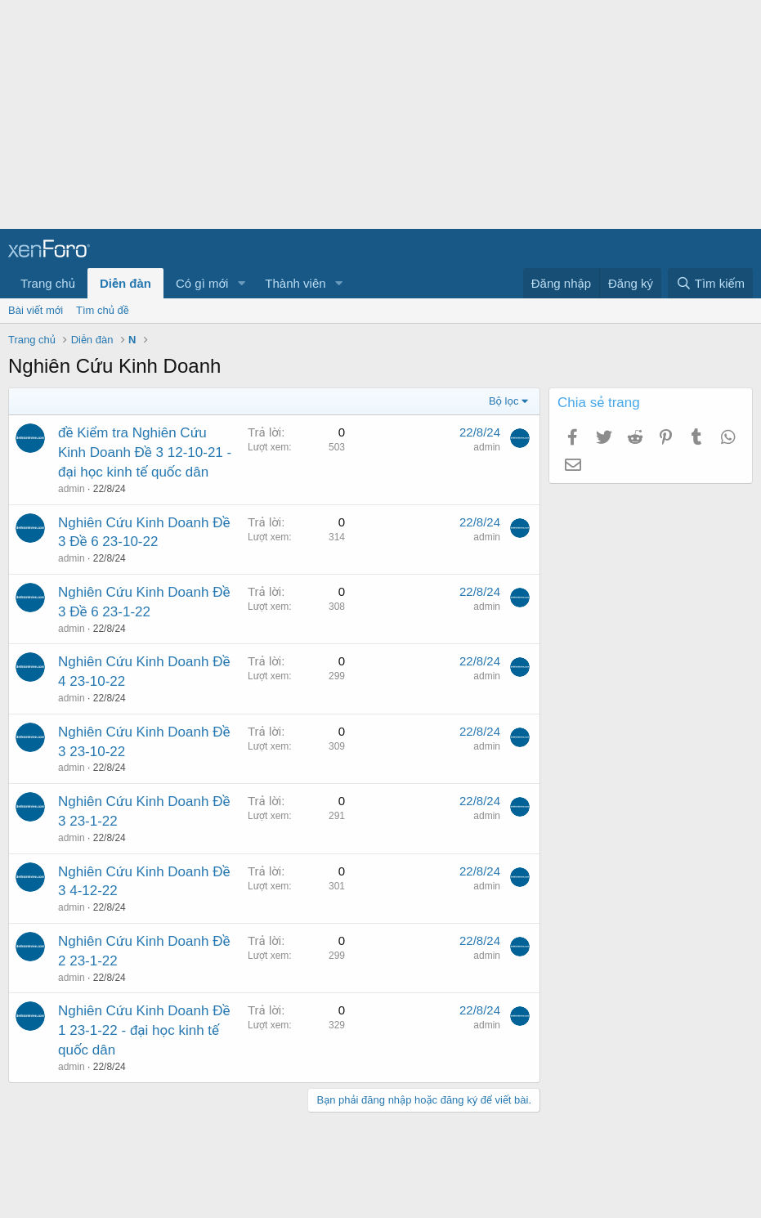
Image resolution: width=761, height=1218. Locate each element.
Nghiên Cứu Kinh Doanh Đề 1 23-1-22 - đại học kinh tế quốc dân (144, 1030)
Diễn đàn (125, 283)
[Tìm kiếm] (710, 283)
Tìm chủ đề (102, 310)
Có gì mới (202, 283)
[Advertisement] (374, 114)
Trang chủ (47, 283)
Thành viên (295, 283)
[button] (241, 283)
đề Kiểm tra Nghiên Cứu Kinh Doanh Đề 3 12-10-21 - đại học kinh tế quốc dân (144, 452)
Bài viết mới (35, 310)
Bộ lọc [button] (504, 401)
